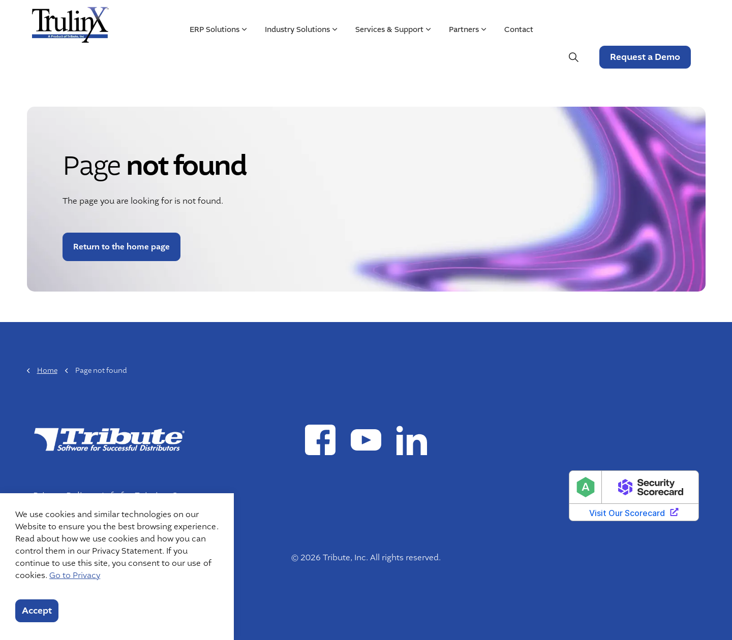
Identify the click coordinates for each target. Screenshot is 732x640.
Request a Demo (644, 57)
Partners (463, 57)
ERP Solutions (214, 57)
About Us (437, 19)
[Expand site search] (573, 57)
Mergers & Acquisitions (564, 19)
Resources (485, 19)
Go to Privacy (74, 575)
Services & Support (389, 57)
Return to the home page (121, 246)
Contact (518, 57)
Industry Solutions (296, 57)
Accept (37, 611)
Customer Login (658, 19)
